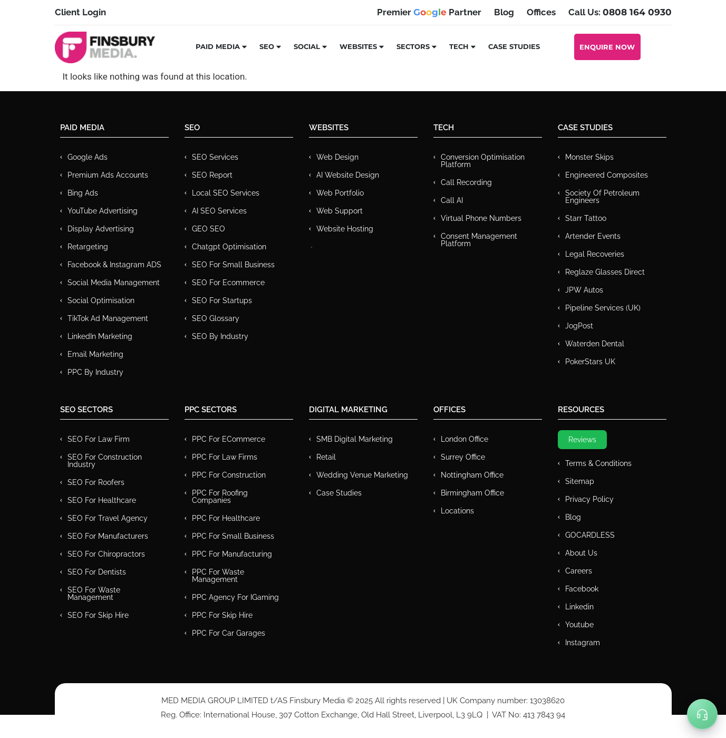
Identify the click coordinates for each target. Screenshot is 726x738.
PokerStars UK (590, 361)
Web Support (339, 211)
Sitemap (579, 481)
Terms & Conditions (598, 463)
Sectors (417, 46)
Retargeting (87, 246)
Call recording (466, 182)
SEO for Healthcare (101, 500)
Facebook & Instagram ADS (114, 264)
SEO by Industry (220, 336)
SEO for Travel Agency (107, 518)
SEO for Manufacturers (107, 536)
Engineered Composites (606, 175)
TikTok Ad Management (107, 318)
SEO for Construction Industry (104, 461)
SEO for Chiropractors (106, 554)
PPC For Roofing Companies (220, 496)
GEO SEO (208, 229)
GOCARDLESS (590, 535)
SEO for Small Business (233, 264)
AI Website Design (347, 175)
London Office (464, 439)
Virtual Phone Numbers (481, 218)
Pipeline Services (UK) (603, 308)
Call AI (452, 200)
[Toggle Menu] (702, 714)
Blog (573, 517)
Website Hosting (344, 229)
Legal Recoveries (594, 254)
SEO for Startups (222, 300)
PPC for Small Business (233, 536)
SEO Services (215, 157)
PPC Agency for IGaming (235, 597)
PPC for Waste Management (218, 576)
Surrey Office (463, 457)
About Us (581, 553)
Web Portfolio (340, 193)
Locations (457, 511)
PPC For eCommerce (228, 439)
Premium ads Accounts (107, 175)
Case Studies (514, 46)
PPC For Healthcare (226, 518)
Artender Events (593, 236)
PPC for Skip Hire (222, 615)
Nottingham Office (472, 475)
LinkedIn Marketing (99, 336)
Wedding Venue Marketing (362, 475)
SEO (270, 46)
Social (311, 46)
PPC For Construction (229, 475)
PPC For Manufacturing (232, 554)
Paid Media (222, 46)
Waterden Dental (594, 343)
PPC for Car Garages (228, 633)
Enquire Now (607, 47)
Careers (578, 571)
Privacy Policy (589, 499)
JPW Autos (584, 290)
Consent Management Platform (479, 240)
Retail (326, 457)
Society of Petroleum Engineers (602, 197)
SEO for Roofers (95, 482)
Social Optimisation (100, 300)
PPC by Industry (95, 372)
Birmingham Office (472, 493)
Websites (362, 46)
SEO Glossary (215, 318)
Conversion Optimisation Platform (483, 161)
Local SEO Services (225, 193)
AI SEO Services (219, 211)
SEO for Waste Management (93, 593)
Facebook (581, 589)
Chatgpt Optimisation (229, 246)
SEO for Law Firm (98, 439)
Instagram (582, 642)
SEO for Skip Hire (98, 615)
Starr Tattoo (585, 218)
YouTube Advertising (102, 211)
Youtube (579, 624)
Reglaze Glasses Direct (605, 272)
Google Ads (87, 157)
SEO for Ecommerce (228, 282)
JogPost (579, 326)
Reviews (582, 439)
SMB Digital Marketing (354, 439)
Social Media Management (113, 282)
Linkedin (579, 607)
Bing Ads (82, 193)
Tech (463, 46)
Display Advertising (100, 229)
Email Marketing (95, 354)
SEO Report (212, 175)
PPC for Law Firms (224, 457)
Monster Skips (589, 157)
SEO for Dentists (96, 572)
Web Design (337, 157)
